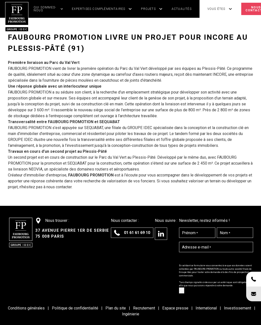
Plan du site (116, 308)
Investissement (238, 308)
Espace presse (175, 308)
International (207, 308)
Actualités (182, 9)
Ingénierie (130, 314)
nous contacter (59, 187)
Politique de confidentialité (75, 308)
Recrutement (144, 308)
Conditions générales (27, 308)
